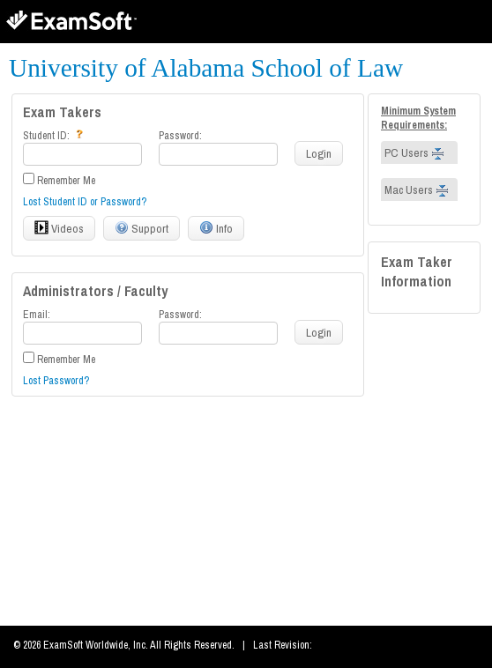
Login (319, 153)
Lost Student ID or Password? (84, 202)
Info (216, 228)
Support (141, 228)
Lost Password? (56, 381)
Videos (59, 228)
